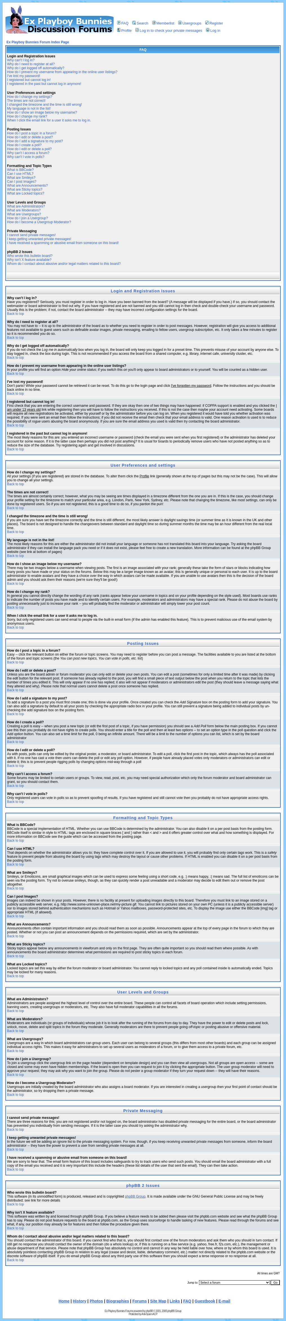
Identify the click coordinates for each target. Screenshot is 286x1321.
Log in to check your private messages (168, 30)
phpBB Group (135, 1196)
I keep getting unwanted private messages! (39, 239)
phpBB (149, 1311)
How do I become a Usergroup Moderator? (39, 222)
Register (214, 23)
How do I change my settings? (29, 97)
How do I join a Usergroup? (27, 218)
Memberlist (163, 23)
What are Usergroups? (24, 214)
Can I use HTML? (20, 174)
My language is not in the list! (29, 108)
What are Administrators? (26, 206)
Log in (213, 30)
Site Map (158, 1301)
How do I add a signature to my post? (35, 141)
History (79, 1301)
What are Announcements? (27, 186)
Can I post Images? (21, 182)
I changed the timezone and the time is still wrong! (44, 105)
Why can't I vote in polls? (25, 157)
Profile (124, 30)
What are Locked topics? (25, 193)
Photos (96, 1301)
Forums (139, 1301)
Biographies (117, 1301)
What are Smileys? (21, 178)
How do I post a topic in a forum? (31, 133)
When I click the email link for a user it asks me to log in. (49, 120)
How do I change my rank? (27, 116)
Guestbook (205, 1301)
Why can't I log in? (21, 60)
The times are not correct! (26, 101)
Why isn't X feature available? (29, 260)
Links (175, 1301)
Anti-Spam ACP (149, 1314)
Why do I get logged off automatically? (35, 68)
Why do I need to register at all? (31, 64)
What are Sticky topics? (24, 189)
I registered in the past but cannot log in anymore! (44, 84)
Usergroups (189, 23)
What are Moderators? (24, 210)
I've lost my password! (23, 76)
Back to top (15, 314)
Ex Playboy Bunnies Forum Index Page (37, 42)
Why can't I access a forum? (28, 153)
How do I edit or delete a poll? (29, 149)
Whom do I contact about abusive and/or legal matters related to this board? (64, 264)
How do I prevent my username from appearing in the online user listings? (62, 72)
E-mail (224, 1301)
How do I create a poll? (24, 145)
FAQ (123, 23)
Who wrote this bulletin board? (29, 256)
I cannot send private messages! (31, 235)
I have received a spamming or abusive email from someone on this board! (63, 243)
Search (140, 23)
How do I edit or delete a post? (30, 137)
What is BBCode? (20, 170)
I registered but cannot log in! (29, 80)
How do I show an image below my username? (42, 112)
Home (64, 1301)
